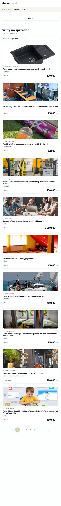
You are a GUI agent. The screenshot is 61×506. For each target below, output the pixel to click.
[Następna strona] (48, 430)
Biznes (10, 3)
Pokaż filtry (30, 18)
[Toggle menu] (57, 3)
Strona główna (6, 9)
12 (43, 430)
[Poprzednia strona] (13, 430)
